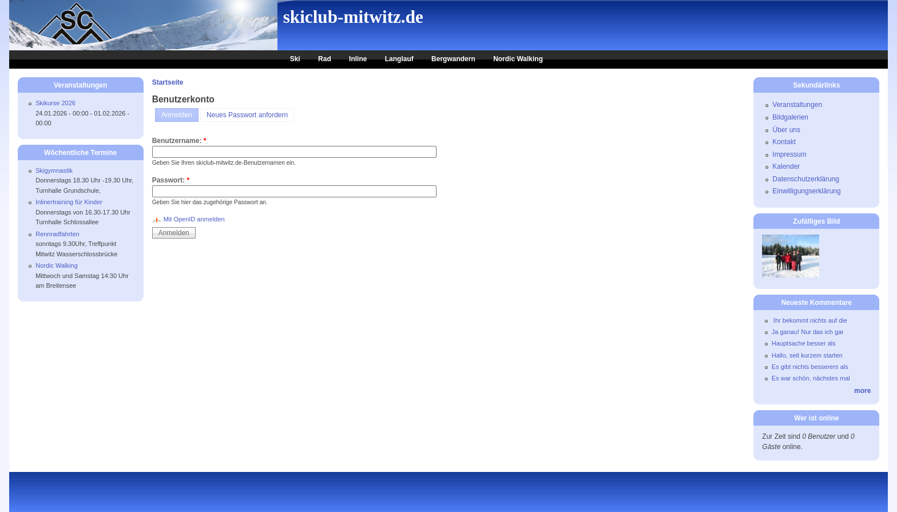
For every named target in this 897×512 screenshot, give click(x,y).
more (862, 391)
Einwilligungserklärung (806, 191)
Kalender (786, 166)
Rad (324, 59)
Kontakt (784, 142)
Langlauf (399, 59)
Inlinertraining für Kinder (68, 202)
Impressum (789, 154)
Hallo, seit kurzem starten (807, 355)
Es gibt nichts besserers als (810, 366)
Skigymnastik (54, 170)
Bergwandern (453, 59)
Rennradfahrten (57, 234)
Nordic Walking (518, 59)
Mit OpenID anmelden (194, 219)
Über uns (786, 130)
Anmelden (176, 115)
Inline (358, 59)
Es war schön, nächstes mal (811, 378)
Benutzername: (179, 141)
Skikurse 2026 (55, 103)
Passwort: (170, 180)
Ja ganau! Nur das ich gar (808, 331)
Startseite (168, 82)
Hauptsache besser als (804, 343)
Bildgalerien (790, 117)
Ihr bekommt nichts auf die (809, 320)
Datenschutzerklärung (805, 179)
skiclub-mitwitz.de (353, 17)
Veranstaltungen (797, 105)
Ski (295, 59)
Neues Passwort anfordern (247, 115)
